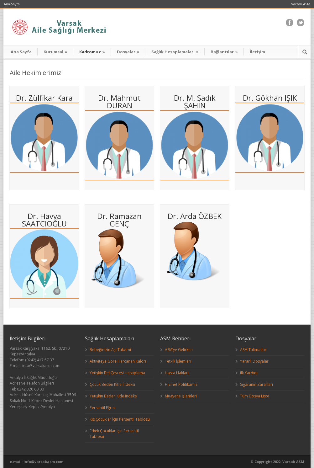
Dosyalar (128, 52)
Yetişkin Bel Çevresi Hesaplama (117, 372)
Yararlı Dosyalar (254, 361)
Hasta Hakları (177, 372)
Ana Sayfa (12, 4)
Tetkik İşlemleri (178, 361)
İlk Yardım (249, 372)
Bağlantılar (224, 52)
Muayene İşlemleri (181, 396)
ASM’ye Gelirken (179, 349)
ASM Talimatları (253, 349)
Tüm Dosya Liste (254, 396)
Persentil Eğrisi (102, 407)
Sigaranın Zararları (256, 384)
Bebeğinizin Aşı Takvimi (110, 349)
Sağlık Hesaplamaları (175, 52)
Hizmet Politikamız (181, 384)
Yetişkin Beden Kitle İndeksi (114, 396)
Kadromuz (92, 52)
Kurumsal (55, 52)
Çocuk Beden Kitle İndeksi (112, 384)
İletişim (257, 52)
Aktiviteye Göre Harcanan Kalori (118, 361)
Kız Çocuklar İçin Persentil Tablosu (120, 419)
